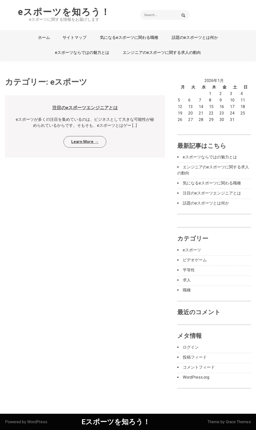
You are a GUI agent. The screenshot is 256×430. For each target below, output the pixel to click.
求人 (187, 280)
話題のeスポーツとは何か (195, 37)
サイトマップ (74, 37)
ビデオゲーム (195, 260)
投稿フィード (195, 357)
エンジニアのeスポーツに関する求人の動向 (162, 52)
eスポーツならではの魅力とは (82, 52)
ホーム (44, 37)
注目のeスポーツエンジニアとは (85, 107)
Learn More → (84, 141)
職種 (187, 290)
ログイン (191, 347)
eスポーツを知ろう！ (64, 12)
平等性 (189, 270)
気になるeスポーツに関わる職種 (129, 37)
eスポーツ (192, 250)
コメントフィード (199, 367)
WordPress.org (196, 377)
